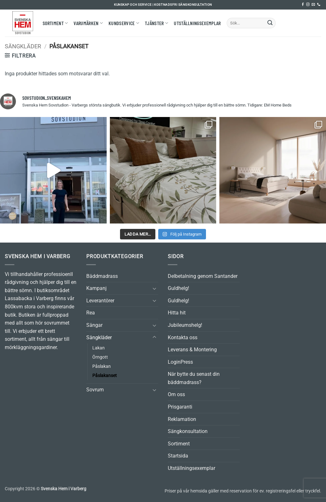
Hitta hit (177, 313)
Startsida (178, 456)
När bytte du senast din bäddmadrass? (194, 378)
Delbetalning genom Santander (202, 276)
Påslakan (101, 366)
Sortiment (55, 23)
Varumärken (88, 23)
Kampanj (96, 288)
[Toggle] (154, 288)
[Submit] (270, 23)
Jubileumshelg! (185, 325)
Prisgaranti (180, 407)
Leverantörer (100, 301)
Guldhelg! (178, 288)
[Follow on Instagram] (307, 4)
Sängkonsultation (188, 431)
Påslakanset (104, 375)
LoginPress (180, 362)
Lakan (98, 348)
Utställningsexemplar (197, 23)
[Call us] (318, 4)
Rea (90, 313)
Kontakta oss (182, 337)
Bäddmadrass (102, 276)
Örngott (100, 357)
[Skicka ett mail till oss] (313, 4)
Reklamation (182, 419)
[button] (20, 55)
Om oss (176, 394)
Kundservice (124, 23)
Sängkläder (23, 46)
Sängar (94, 325)
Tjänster (156, 23)
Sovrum (95, 390)
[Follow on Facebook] (302, 4)
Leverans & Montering (192, 350)
